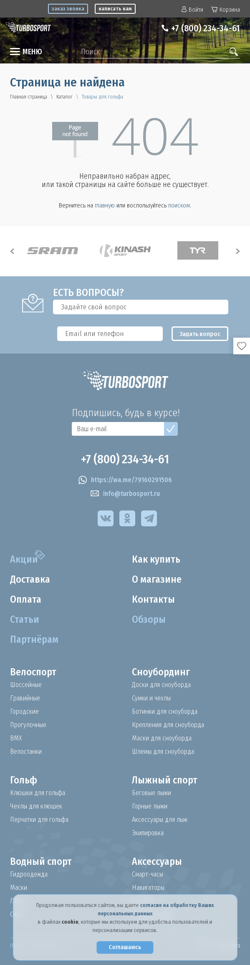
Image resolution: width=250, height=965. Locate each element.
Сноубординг (161, 672)
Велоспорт (33, 672)
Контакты (153, 599)
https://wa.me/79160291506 (125, 480)
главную (105, 205)
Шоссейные (26, 685)
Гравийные (25, 698)
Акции (24, 559)
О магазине (157, 579)
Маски (19, 888)
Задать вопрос (201, 334)
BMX (16, 738)
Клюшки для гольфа (38, 793)
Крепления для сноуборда (168, 725)
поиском (179, 205)
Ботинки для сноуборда (165, 711)
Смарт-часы (148, 874)
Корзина (225, 9)
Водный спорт (41, 861)
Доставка (30, 579)
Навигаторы (148, 888)
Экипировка (148, 833)
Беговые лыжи (151, 793)
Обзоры (149, 619)
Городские (24, 711)
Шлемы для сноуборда (163, 751)
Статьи (25, 619)
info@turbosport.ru (125, 493)
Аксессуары (157, 861)
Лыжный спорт (165, 780)
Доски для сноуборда (161, 685)
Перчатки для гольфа (40, 820)
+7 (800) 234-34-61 (205, 28)
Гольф (23, 780)
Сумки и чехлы (151, 698)
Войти (192, 9)
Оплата (26, 599)
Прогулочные (28, 725)
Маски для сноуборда (162, 738)
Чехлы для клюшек (36, 806)
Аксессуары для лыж (160, 820)
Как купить (156, 559)
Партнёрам (34, 639)
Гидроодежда (29, 874)
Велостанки (26, 751)
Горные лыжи (149, 806)
